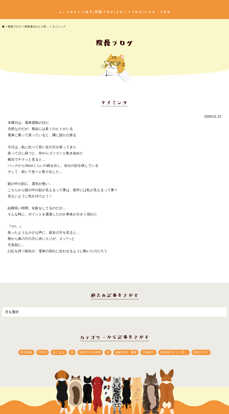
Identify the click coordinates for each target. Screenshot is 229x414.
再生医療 (26, 352)
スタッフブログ (128, 12)
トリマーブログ (157, 12)
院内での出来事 (90, 352)
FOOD (42, 352)
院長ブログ (104, 12)
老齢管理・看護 (126, 352)
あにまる (59, 352)
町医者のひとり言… (37, 26)
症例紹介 (148, 352)
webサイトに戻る (75, 12)
